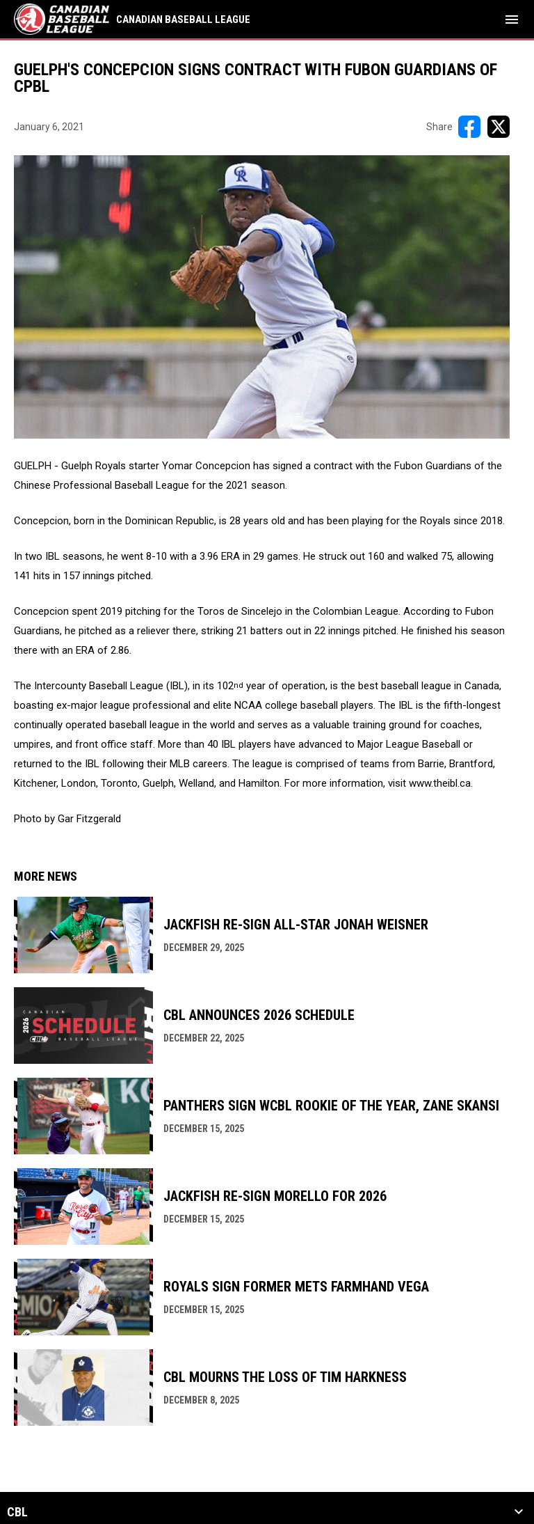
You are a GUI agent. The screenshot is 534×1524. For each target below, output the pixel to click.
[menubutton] (511, 19)
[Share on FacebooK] (469, 127)
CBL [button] (17, 1512)
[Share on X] (498, 127)
